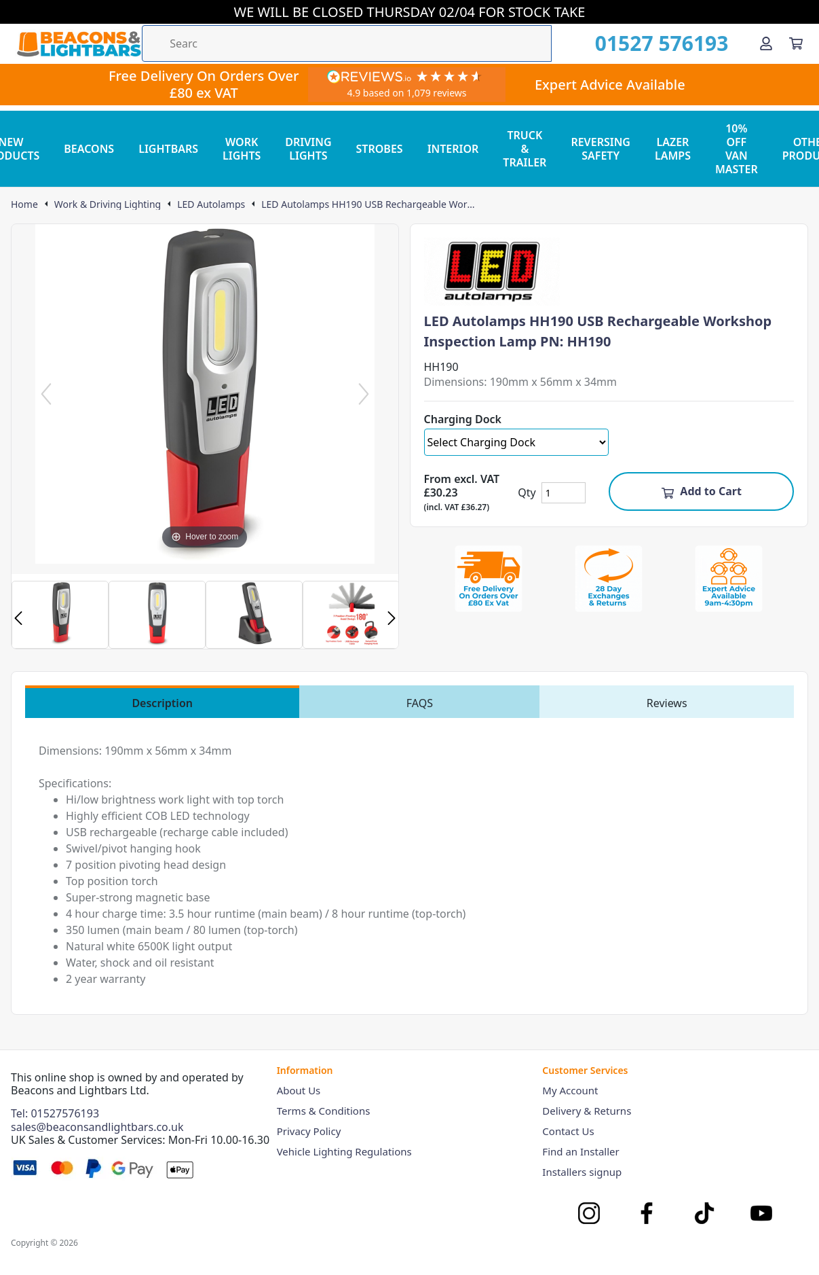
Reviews (667, 703)
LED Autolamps (211, 204)
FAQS (419, 703)
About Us (299, 1090)
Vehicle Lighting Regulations (344, 1151)
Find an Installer (580, 1151)
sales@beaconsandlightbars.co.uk (97, 1126)
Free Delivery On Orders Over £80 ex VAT (204, 84)
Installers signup (582, 1172)
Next (391, 618)
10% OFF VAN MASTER (736, 149)
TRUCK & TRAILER (524, 149)
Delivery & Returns (586, 1110)
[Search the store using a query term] (347, 43)
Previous (18, 618)
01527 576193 (662, 43)
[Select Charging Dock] (516, 442)
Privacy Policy (309, 1131)
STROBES (379, 148)
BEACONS (89, 148)
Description (162, 703)
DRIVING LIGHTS (308, 148)
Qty (526, 492)
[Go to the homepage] (78, 43)
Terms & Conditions (323, 1110)
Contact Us (568, 1131)
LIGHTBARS (168, 148)
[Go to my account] (766, 43)
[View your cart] (796, 43)
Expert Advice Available (610, 84)
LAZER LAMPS (673, 148)
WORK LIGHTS (242, 148)
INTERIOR (453, 148)
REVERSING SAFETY (600, 148)
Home (24, 204)
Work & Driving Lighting (107, 204)
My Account (570, 1090)
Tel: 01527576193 (55, 1113)
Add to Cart (701, 491)
